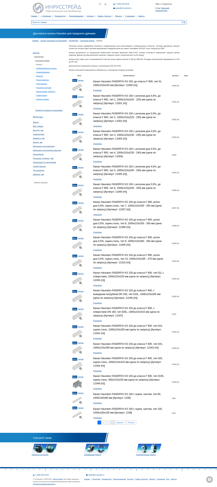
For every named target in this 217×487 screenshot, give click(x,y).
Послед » (131, 423)
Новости (141, 16)
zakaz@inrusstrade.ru (124, 8)
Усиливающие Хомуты (92, 455)
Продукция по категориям (44, 162)
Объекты (118, 16)
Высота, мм (38, 130)
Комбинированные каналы (46, 68)
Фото (75, 80)
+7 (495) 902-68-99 (122, 4)
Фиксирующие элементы (45, 92)
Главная (34, 16)
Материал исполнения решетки (47, 150)
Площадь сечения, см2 (43, 158)
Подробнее (97, 90)
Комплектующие (42, 99)
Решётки (39, 76)
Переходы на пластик (40, 455)
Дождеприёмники (43, 72)
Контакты (90, 16)
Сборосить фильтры (41, 182)
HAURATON (73, 41)
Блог (168, 479)
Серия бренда (39, 166)
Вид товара (38, 126)
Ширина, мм (38, 174)
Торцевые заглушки (43, 88)
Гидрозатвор (38, 134)
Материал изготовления (44, 146)
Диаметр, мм (38, 138)
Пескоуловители (42, 80)
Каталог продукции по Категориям (54, 41)
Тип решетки (38, 170)
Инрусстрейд (57, 479)
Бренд (36, 122)
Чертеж (80, 80)
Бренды (36, 53)
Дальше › (120, 423)
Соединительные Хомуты (146, 455)
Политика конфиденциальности (44, 484)
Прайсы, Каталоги (104, 16)
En (105, 4)
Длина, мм (37, 142)
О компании (130, 16)
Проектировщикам (76, 16)
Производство (60, 16)
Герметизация (41, 95)
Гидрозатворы (41, 84)
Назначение (38, 154)
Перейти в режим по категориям (48, 110)
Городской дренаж (87, 41)
